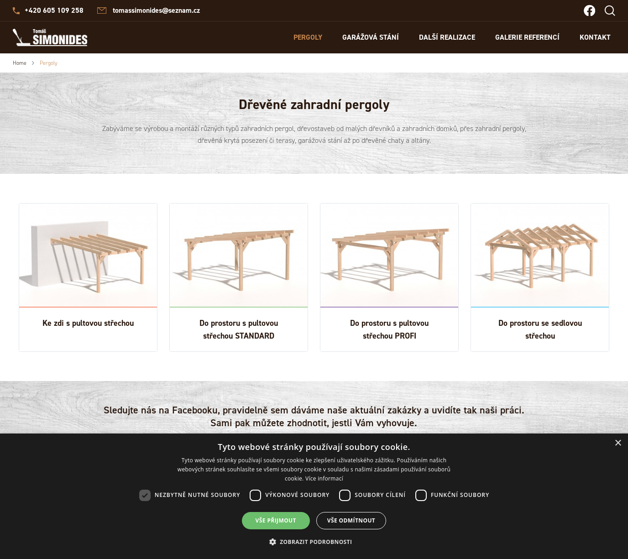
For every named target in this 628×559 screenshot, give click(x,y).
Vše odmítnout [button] (351, 520)
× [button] (617, 443)
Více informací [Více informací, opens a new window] (324, 478)
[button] (314, 542)
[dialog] (314, 496)
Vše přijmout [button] (276, 520)
